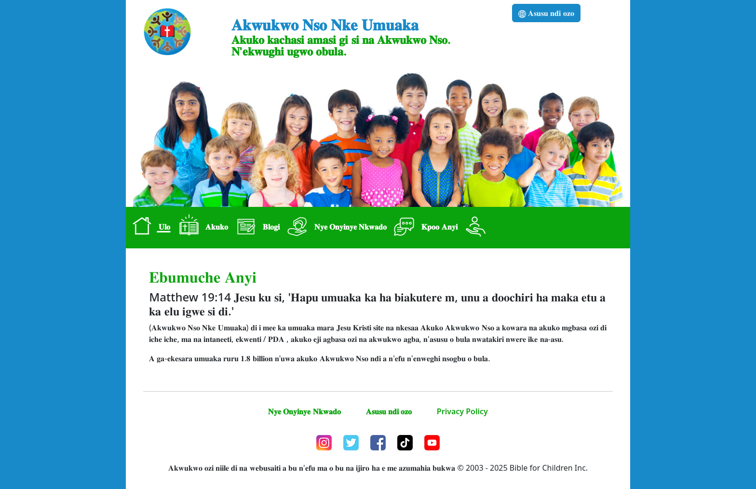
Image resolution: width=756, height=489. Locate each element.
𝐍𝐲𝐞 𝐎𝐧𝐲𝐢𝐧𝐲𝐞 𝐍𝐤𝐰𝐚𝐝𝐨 (335, 227)
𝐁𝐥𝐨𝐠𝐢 (256, 227)
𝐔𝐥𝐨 (149, 227)
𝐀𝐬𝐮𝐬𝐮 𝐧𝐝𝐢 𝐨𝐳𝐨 (546, 13)
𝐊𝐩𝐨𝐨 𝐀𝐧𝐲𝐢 (424, 227)
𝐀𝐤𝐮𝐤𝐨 (201, 227)
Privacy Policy (462, 411)
